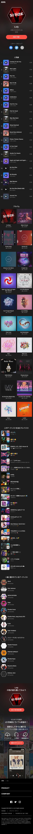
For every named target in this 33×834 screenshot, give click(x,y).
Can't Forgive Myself (8, 311)
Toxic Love (8, 332)
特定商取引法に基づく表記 (22, 813)
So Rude (8, 225)
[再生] (6, 62)
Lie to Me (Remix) (24, 289)
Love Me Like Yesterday (24, 396)
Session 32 (24, 246)
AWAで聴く (16, 37)
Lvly (7, 780)
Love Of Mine (24, 311)
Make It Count (24, 225)
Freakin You (24, 268)
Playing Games (24, 375)
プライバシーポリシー (14, 811)
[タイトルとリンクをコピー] (22, 47)
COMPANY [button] (5, 794)
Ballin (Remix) (8, 375)
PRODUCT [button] (5, 788)
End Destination (25, 332)
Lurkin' (24, 418)
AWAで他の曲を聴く (16, 710)
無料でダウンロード (16, 743)
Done (8, 418)
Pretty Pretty (8, 246)
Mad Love (24, 353)
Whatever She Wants (8, 268)
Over (8, 353)
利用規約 (3, 811)
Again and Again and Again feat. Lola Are (8, 290)
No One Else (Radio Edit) (8, 396)
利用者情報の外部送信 (6, 813)
